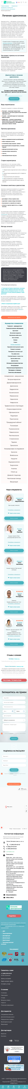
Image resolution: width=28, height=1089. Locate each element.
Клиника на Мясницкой (14, 784)
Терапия (14, 442)
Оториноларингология (14, 409)
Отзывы (3, 997)
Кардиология (14, 389)
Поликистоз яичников (15, 349)
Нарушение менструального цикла (15, 347)
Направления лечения (7, 1014)
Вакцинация (14, 482)
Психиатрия (14, 425)
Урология (14, 452)
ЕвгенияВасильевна (19, 624)
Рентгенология (14, 435)
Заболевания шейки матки (15, 335)
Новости (3, 1002)
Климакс (15, 340)
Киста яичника (15, 337)
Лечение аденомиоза (15, 344)
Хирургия (14, 459)
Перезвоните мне (14, 98)
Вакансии (3, 1033)
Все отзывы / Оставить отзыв (12, 680)
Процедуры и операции (14, 370)
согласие (11, 733)
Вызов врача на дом (6, 1022)
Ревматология (14, 432)
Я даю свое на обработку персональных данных (15, 734)
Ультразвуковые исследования (14, 449)
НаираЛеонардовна (19, 595)
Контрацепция (14, 365)
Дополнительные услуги (7, 1017)
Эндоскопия (14, 465)
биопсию (20, 309)
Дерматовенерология (14, 383)
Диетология (14, 386)
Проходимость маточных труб (15, 351)
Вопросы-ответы (5, 1000)
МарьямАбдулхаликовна (19, 500)
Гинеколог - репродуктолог (14, 326)
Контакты (3, 1036)
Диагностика (14, 361)
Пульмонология (14, 429)
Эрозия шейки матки (15, 358)
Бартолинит (15, 330)
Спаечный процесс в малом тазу (15, 356)
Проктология (14, 419)
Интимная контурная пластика (15, 363)
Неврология (14, 402)
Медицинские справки (7, 1019)
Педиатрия (14, 416)
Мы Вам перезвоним (5, 975)
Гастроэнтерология (14, 379)
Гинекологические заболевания (14, 328)
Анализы (14, 468)
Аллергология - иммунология (14, 376)
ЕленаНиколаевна (19, 562)
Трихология (14, 445)
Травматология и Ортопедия (14, 406)
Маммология (14, 396)
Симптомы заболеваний (14, 372)
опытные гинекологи (7, 43)
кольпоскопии (4, 214)
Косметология (14, 392)
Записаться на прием (14, 317)
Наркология (14, 399)
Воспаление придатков (15, 333)
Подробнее (12, 916)
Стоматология (14, 439)
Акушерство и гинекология (14, 323)
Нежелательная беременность (15, 368)
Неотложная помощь (14, 478)
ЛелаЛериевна (19, 530)
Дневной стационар (14, 475)
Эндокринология (14, 462)
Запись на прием (14, 518)
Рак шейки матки (15, 353)
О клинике (4, 993)
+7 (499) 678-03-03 (6, 973)
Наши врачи (4, 995)
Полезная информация (7, 1005)
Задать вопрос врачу (15, 513)
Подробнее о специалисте (14, 510)
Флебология (14, 455)
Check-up (14, 472)
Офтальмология (14, 412)
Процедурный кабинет (14, 422)
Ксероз (15, 342)
